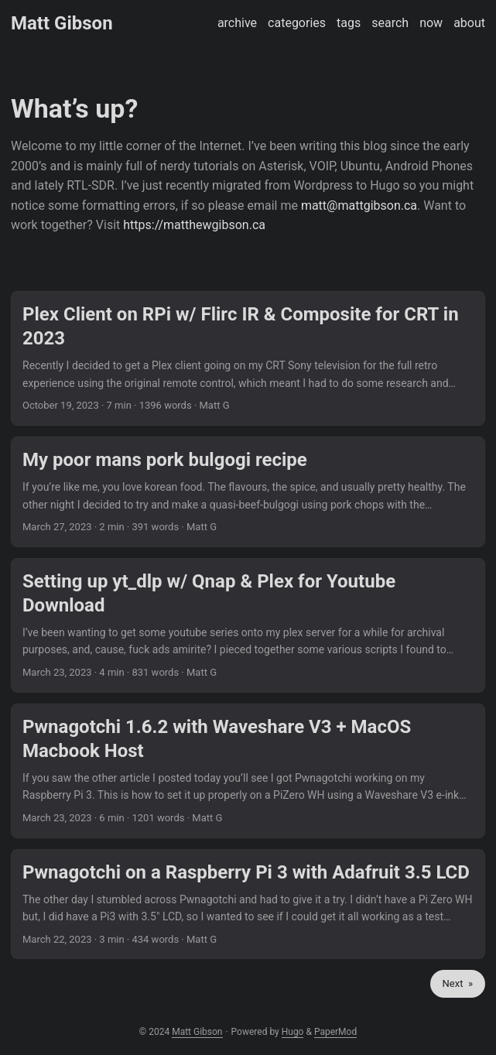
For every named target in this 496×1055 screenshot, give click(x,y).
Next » (458, 983)
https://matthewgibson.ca (194, 225)
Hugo (293, 1031)
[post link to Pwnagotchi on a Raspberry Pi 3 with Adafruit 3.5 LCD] (248, 904)
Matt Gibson (62, 23)
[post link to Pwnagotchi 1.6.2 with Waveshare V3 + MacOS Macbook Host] (248, 770)
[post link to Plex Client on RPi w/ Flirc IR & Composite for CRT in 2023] (248, 358)
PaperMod (335, 1031)
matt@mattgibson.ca (359, 205)
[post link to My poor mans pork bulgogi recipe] (248, 491)
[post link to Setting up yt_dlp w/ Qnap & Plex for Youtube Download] (248, 625)
